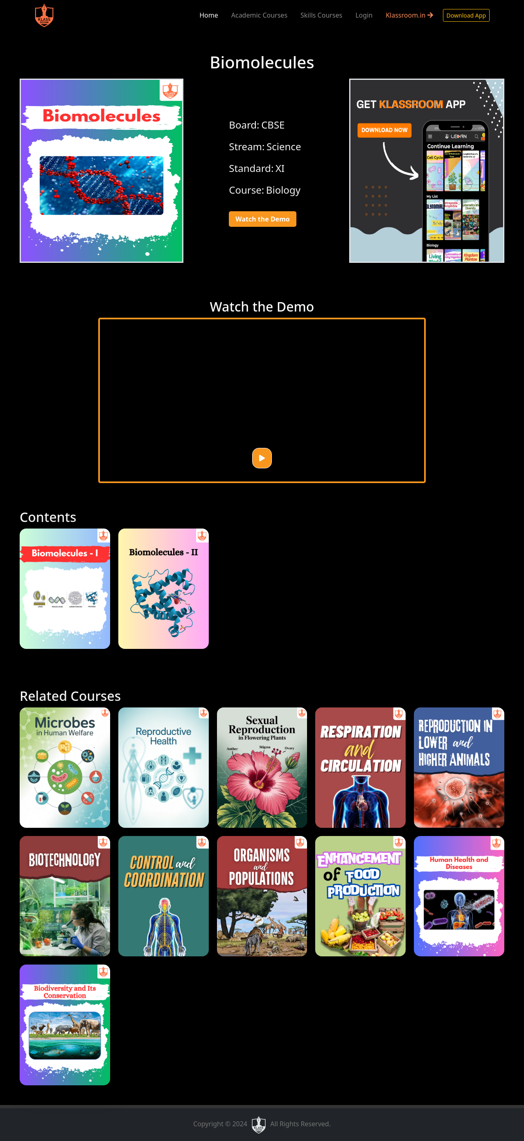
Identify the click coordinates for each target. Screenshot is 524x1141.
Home (208, 15)
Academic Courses (259, 15)
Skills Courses (321, 15)
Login (364, 15)
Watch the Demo (262, 219)
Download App (466, 15)
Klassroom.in (409, 15)
